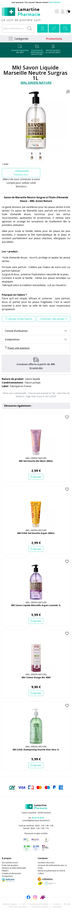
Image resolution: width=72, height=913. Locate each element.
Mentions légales (10, 904)
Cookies (56, 904)
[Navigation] (18, 39)
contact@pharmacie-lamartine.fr (36, 820)
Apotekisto (57, 906)
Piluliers (5, 870)
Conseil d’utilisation (16, 330)
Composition (12, 339)
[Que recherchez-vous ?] (14, 28)
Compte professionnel (11, 873)
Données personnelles (39, 904)
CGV (23, 904)
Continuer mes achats (53, 318)
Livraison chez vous (46, 862)
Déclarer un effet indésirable (14, 868)
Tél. (36, 817)
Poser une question (10, 865)
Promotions (54, 38)
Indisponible (21, 172)
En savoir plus (36, 367)
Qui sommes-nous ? (10, 862)
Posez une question (17, 348)
